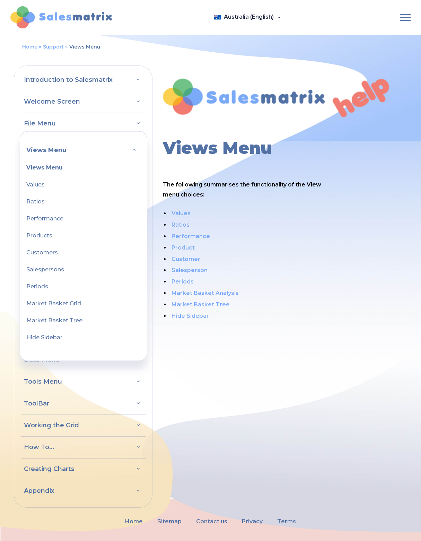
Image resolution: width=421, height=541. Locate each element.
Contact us (211, 521)
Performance (44, 218)
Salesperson (190, 270)
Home (29, 47)
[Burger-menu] (405, 17)
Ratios (35, 201)
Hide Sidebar (44, 337)
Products (39, 235)
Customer (186, 259)
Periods (37, 286)
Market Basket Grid (53, 303)
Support (53, 47)
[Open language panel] (247, 17)
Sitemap (169, 521)
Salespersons (45, 269)
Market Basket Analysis (205, 293)
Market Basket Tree (54, 320)
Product (183, 247)
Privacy (252, 521)
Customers (42, 252)
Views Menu (44, 167)
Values (35, 184)
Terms (286, 521)
